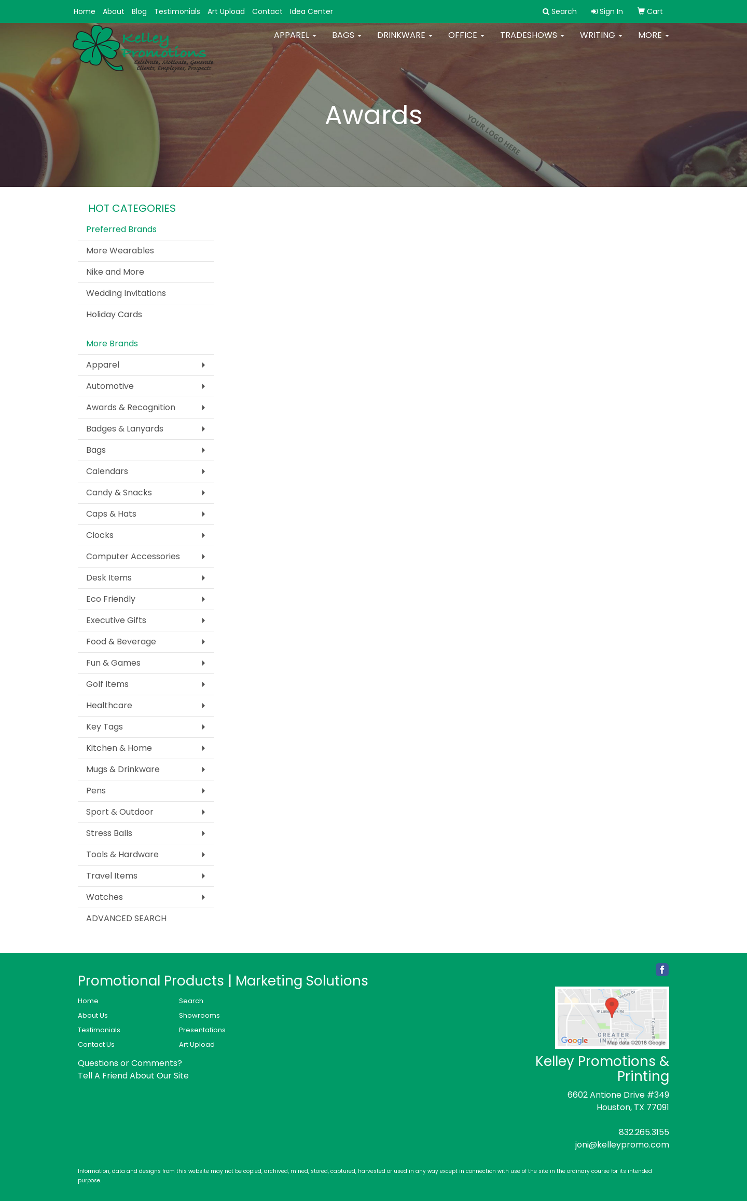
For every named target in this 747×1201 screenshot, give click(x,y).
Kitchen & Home (119, 748)
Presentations (202, 1030)
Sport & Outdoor (120, 812)
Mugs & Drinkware (123, 769)
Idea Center (311, 11)
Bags (347, 41)
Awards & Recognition (130, 407)
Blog (139, 11)
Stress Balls (109, 833)
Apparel (295, 41)
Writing (601, 41)
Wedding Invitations (126, 293)
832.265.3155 (644, 1132)
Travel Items (111, 876)
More (653, 41)
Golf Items (107, 684)
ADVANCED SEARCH (126, 918)
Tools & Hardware (122, 854)
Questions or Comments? (130, 1063)
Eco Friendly (110, 599)
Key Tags (104, 727)
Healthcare (109, 705)
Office (466, 41)
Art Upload (226, 11)
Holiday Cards (114, 314)
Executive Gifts (116, 620)
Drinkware (405, 41)
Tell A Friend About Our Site (133, 1076)
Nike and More (115, 272)
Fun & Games (113, 663)
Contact (267, 11)
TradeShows (532, 41)
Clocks (100, 535)
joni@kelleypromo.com (622, 1145)
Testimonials (177, 11)
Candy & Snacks (119, 492)
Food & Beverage (121, 641)
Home (84, 11)
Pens (96, 791)
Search (191, 1001)
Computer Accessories (133, 556)
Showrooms (199, 1015)
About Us (93, 1015)
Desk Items (109, 578)
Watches (104, 897)
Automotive (110, 386)
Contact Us (96, 1044)
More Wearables (120, 251)
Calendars (107, 471)
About (114, 11)
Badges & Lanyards (124, 429)
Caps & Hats (111, 514)
